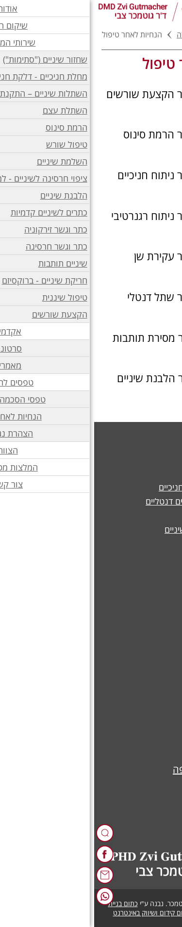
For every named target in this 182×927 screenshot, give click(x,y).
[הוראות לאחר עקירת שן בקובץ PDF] (91, 256)
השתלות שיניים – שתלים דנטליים (108, 501)
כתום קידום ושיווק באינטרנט (58, 912)
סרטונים (152, 722)
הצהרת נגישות (141, 668)
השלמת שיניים (141, 473)
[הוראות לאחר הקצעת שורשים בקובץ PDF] (91, 94)
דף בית (154, 34)
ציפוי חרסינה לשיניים (129, 515)
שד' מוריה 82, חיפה (117, 769)
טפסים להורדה (106, 34)
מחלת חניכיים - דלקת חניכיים (115, 487)
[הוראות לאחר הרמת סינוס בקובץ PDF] (91, 134)
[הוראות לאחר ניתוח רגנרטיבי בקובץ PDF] (91, 216)
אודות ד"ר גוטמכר (135, 626)
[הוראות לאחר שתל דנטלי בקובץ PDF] (91, 297)
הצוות (156, 640)
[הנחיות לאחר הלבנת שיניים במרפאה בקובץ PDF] (91, 384)
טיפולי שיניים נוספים (130, 571)
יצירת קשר (148, 654)
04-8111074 (131, 791)
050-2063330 (122, 813)
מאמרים (152, 736)
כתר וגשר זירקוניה (134, 459)
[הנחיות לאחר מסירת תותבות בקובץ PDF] (91, 337)
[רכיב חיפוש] (10, 833)
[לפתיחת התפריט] (169, 11)
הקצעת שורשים (138, 557)
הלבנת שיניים (142, 543)
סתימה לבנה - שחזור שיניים (118, 529)
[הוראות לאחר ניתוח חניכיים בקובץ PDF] (91, 175)
